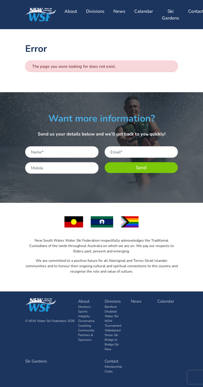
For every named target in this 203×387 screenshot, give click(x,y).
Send (141, 167)
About (83, 301)
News (119, 11)
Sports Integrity (84, 313)
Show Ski (111, 335)
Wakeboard (113, 330)
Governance (86, 321)
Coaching (84, 325)
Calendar (143, 11)
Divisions (113, 301)
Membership (113, 366)
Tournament (113, 325)
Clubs (109, 371)
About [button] (70, 11)
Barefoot (111, 306)
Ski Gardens (170, 14)
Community (86, 330)
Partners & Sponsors (85, 337)
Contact (111, 361)
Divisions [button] (95, 11)
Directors (84, 306)
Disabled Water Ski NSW (111, 316)
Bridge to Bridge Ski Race (112, 344)
